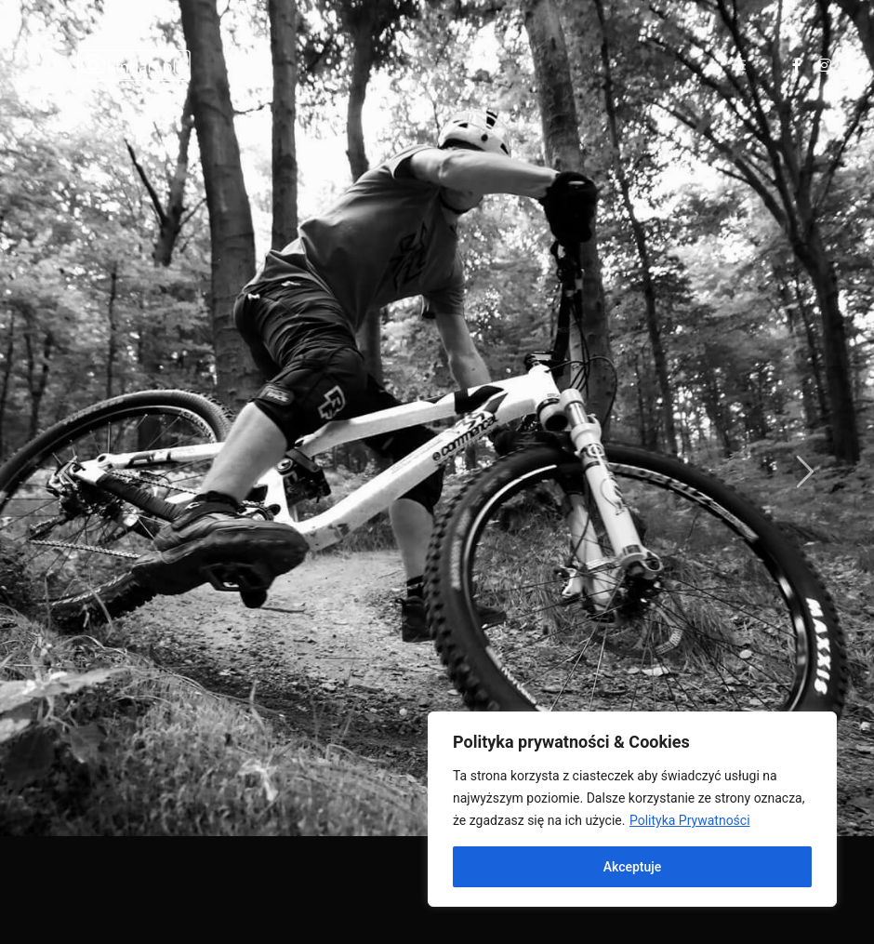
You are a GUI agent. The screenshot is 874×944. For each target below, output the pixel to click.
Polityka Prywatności (689, 820)
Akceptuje (632, 866)
